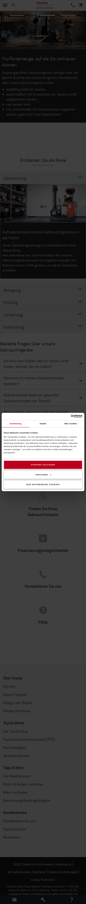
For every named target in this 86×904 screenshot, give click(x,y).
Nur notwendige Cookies (43, 484)
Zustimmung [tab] (15, 424)
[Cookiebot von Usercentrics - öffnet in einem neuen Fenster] (64, 416)
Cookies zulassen (43, 465)
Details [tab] (43, 424)
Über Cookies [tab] (70, 424)
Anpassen (43, 475)
